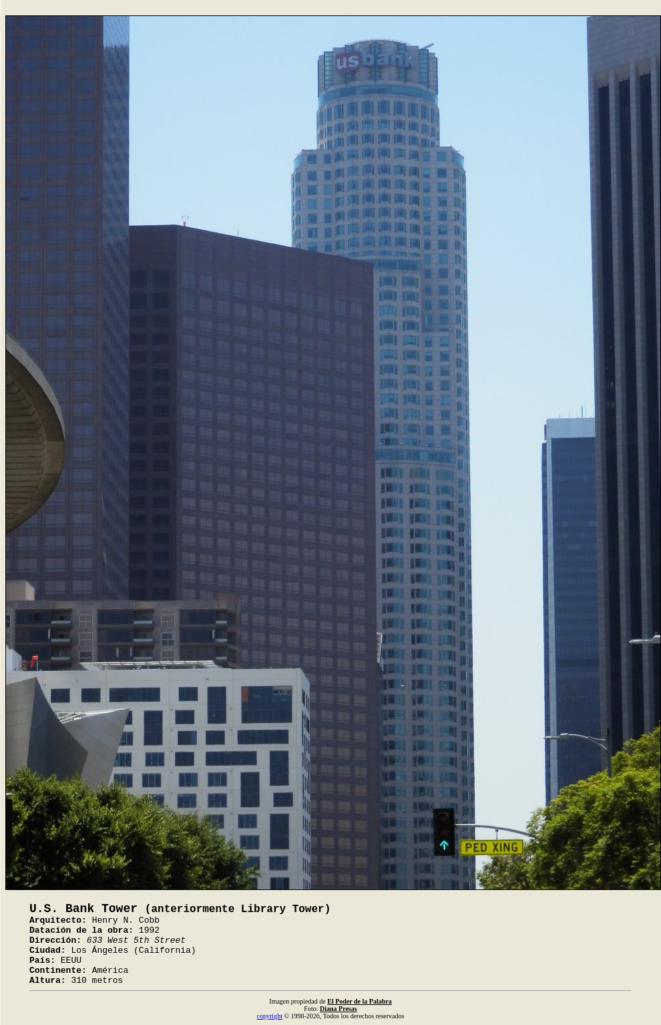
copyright (269, 1016)
